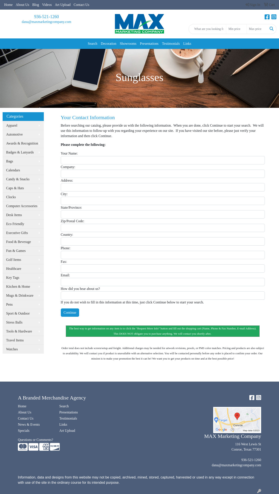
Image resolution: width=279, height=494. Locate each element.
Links (187, 43)
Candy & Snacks (18, 179)
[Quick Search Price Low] (236, 29)
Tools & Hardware (19, 331)
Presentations (149, 43)
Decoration (108, 43)
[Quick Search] (207, 29)
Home (8, 5)
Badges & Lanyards (20, 152)
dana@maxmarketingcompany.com (46, 22)
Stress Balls (14, 322)
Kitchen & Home (18, 286)
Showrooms (128, 43)
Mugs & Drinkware (19, 295)
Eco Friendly (15, 224)
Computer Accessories (21, 206)
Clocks (11, 197)
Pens (9, 304)
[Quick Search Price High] (257, 29)
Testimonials (171, 43)
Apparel (11, 125)
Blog (35, 5)
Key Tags (12, 277)
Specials (23, 430)
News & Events (29, 424)
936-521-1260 (46, 16)
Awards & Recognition (22, 143)
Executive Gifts (17, 233)
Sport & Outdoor (18, 313)
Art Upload (62, 5)
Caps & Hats (15, 188)
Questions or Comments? (35, 440)
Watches (12, 349)
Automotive (14, 134)
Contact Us (81, 5)
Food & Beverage (18, 242)
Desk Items (14, 215)
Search (92, 43)
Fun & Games (16, 251)
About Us (22, 5)
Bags (9, 161)
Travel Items (15, 340)
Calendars (13, 170)
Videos (47, 5)
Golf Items (13, 260)
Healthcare (13, 268)
